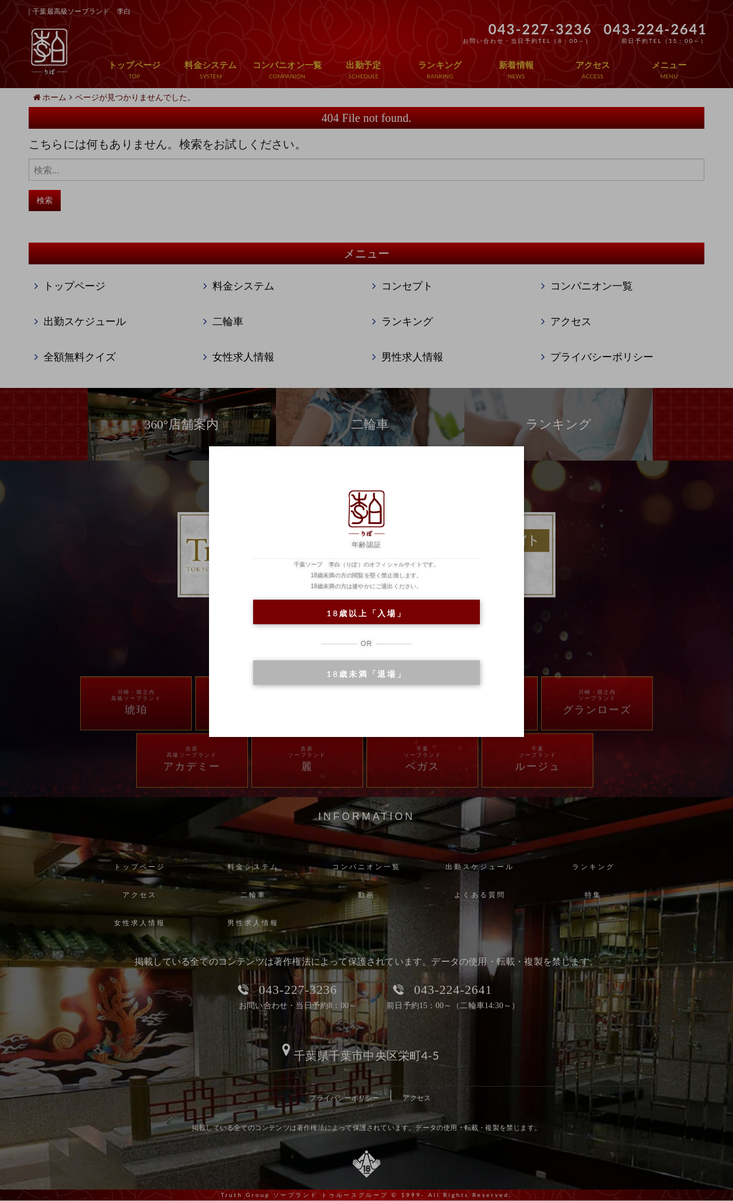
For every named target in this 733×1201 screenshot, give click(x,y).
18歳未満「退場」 (366, 674)
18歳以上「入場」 (366, 613)
